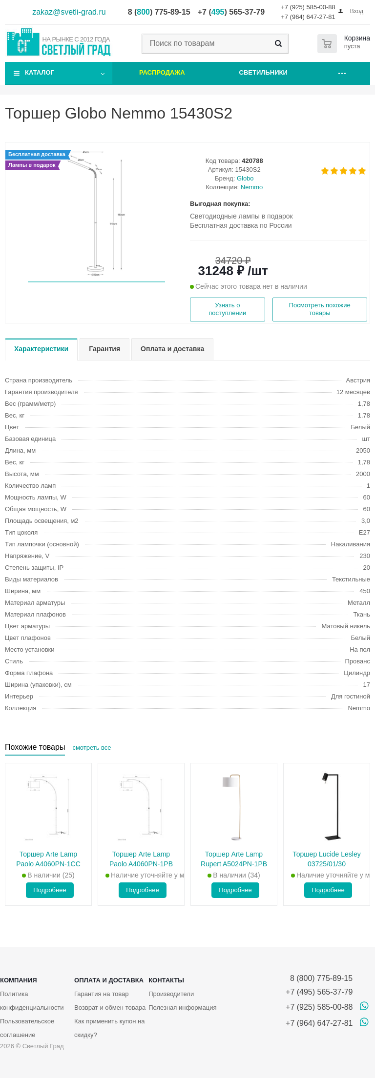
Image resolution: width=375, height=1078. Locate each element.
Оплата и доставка (109, 980)
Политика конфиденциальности (32, 1000)
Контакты (166, 980)
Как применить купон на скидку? (109, 1028)
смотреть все (91, 747)
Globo (245, 178)
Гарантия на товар (101, 994)
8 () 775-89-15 (159, 12)
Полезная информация (182, 1007)
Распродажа (162, 72)
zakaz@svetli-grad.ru (69, 12)
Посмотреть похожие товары (320, 309)
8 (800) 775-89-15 (319, 978)
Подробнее (49, 890)
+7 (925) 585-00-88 (308, 7)
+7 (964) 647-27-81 (308, 16)
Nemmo (252, 187)
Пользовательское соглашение (27, 1028)
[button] (96, 281)
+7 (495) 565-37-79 (319, 992)
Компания (18, 980)
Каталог (39, 72)
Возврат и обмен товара (110, 1007)
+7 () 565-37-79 (231, 12)
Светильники (263, 72)
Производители (171, 994)
